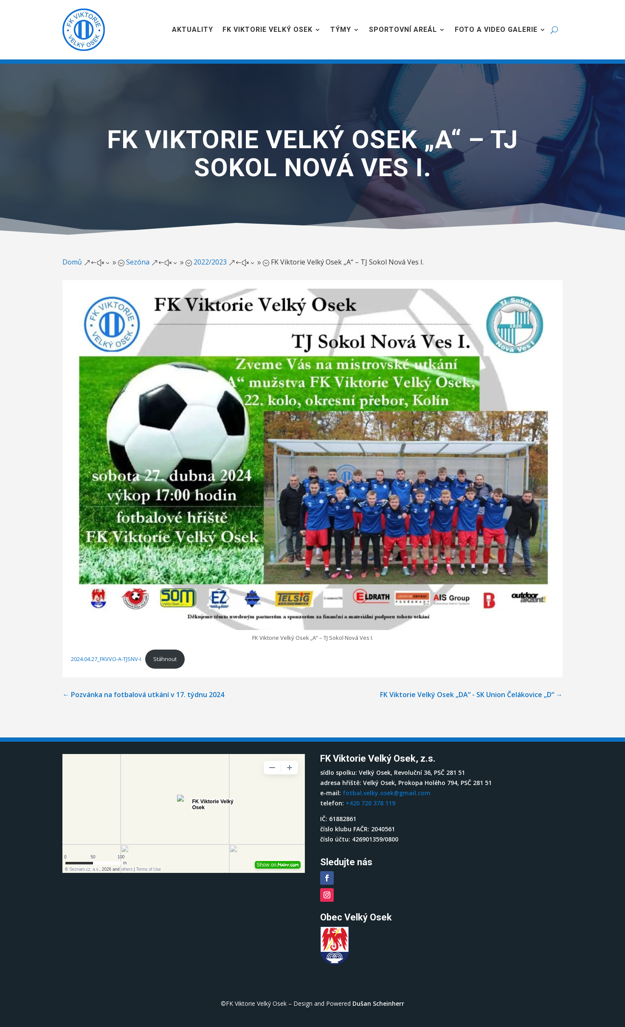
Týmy (340, 29)
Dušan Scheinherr (378, 1003)
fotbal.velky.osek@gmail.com (387, 793)
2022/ (210, 262)
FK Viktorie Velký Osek (267, 29)
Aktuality (192, 29)
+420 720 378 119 (370, 803)
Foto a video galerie (496, 29)
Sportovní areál (403, 29)
